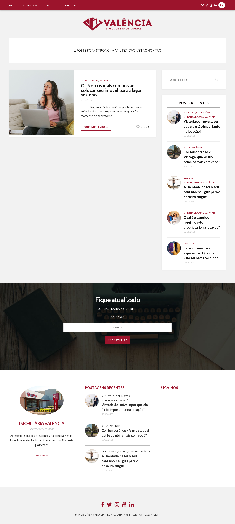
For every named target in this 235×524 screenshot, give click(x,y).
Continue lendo (94, 127)
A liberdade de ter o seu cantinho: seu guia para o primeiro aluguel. (202, 192)
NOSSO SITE (50, 5)
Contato (69, 5)
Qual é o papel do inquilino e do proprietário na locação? (202, 222)
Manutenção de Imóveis (198, 112)
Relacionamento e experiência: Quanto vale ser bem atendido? (201, 253)
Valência (105, 80)
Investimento (89, 80)
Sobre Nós (30, 5)
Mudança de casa (194, 117)
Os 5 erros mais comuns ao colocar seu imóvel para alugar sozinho (111, 90)
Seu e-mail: (117, 317)
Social (187, 147)
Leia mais (40, 455)
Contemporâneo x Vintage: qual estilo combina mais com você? (202, 157)
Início (13, 5)
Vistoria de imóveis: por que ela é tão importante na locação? (202, 126)
